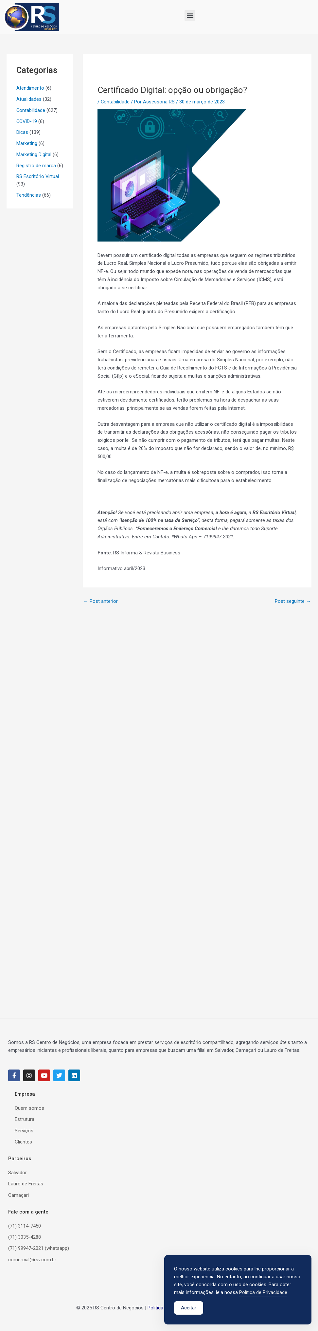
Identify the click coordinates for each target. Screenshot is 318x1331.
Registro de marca (36, 166)
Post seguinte (293, 601)
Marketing (26, 143)
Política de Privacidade (263, 1293)
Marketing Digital (33, 154)
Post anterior (100, 601)
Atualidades (29, 99)
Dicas (22, 132)
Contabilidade (30, 110)
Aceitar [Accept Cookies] (188, 1308)
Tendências (28, 195)
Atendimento (30, 88)
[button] (190, 15)
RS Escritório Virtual (37, 176)
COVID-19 (27, 121)
